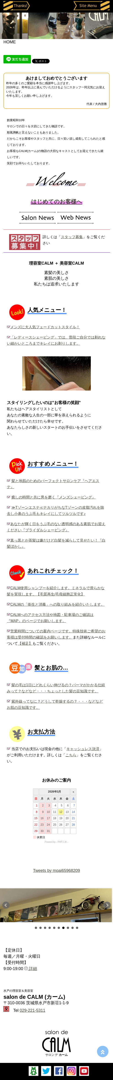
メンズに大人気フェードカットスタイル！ (45, 327)
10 (77, 928)
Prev (6, 905)
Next (107, 905)
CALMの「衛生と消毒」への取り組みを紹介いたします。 (57, 604)
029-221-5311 (32, 1010)
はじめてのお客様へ (56, 201)
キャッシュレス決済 (82, 749)
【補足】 (25, 643)
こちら (70, 755)
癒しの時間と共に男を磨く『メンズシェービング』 (53, 497)
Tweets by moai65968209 (56, 870)
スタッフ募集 (72, 237)
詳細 (30, 968)
